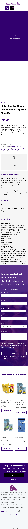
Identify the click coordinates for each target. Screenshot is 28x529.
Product (3, 323)
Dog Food (4, 150)
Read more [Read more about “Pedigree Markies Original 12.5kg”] (7, 411)
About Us (14, 518)
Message (4, 331)
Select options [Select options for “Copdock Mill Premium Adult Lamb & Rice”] (7, 449)
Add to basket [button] (20, 449)
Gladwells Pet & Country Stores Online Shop (13, 3)
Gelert (10, 150)
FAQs (14, 523)
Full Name (4, 292)
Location (4, 300)
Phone (3, 315)
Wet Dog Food (16, 150)
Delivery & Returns (14, 526)
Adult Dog (8, 148)
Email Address (6, 308)
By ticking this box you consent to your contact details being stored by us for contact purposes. (13, 345)
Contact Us (14, 521)
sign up (14, 475)
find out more (14, 479)
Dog (10, 146)
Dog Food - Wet (17, 146)
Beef (13, 148)
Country (18, 148)
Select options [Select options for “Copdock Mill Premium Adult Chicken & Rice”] (20, 412)
